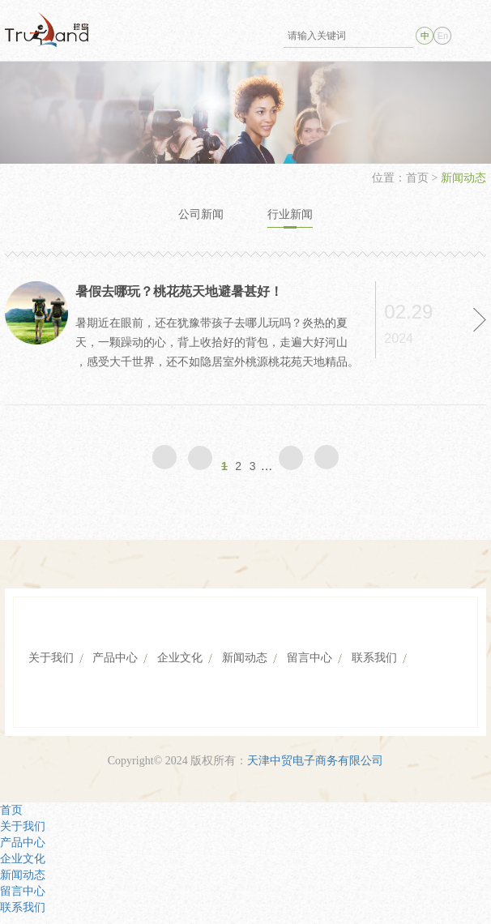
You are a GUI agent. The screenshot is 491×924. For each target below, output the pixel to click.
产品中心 (115, 658)
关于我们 (51, 658)
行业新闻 (290, 214)
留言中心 (309, 658)
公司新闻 (201, 214)
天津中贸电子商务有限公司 (315, 761)
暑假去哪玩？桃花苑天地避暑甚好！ (179, 291)
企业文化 (180, 658)
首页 (419, 178)
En (443, 36)
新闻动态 (244, 658)
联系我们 (374, 658)
